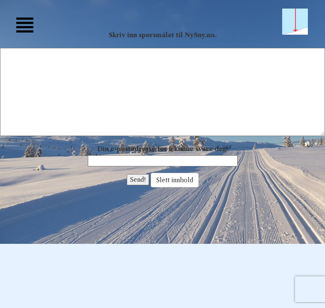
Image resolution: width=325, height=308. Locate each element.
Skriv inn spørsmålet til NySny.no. (163, 35)
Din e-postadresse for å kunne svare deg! (162, 149)
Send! (138, 180)
